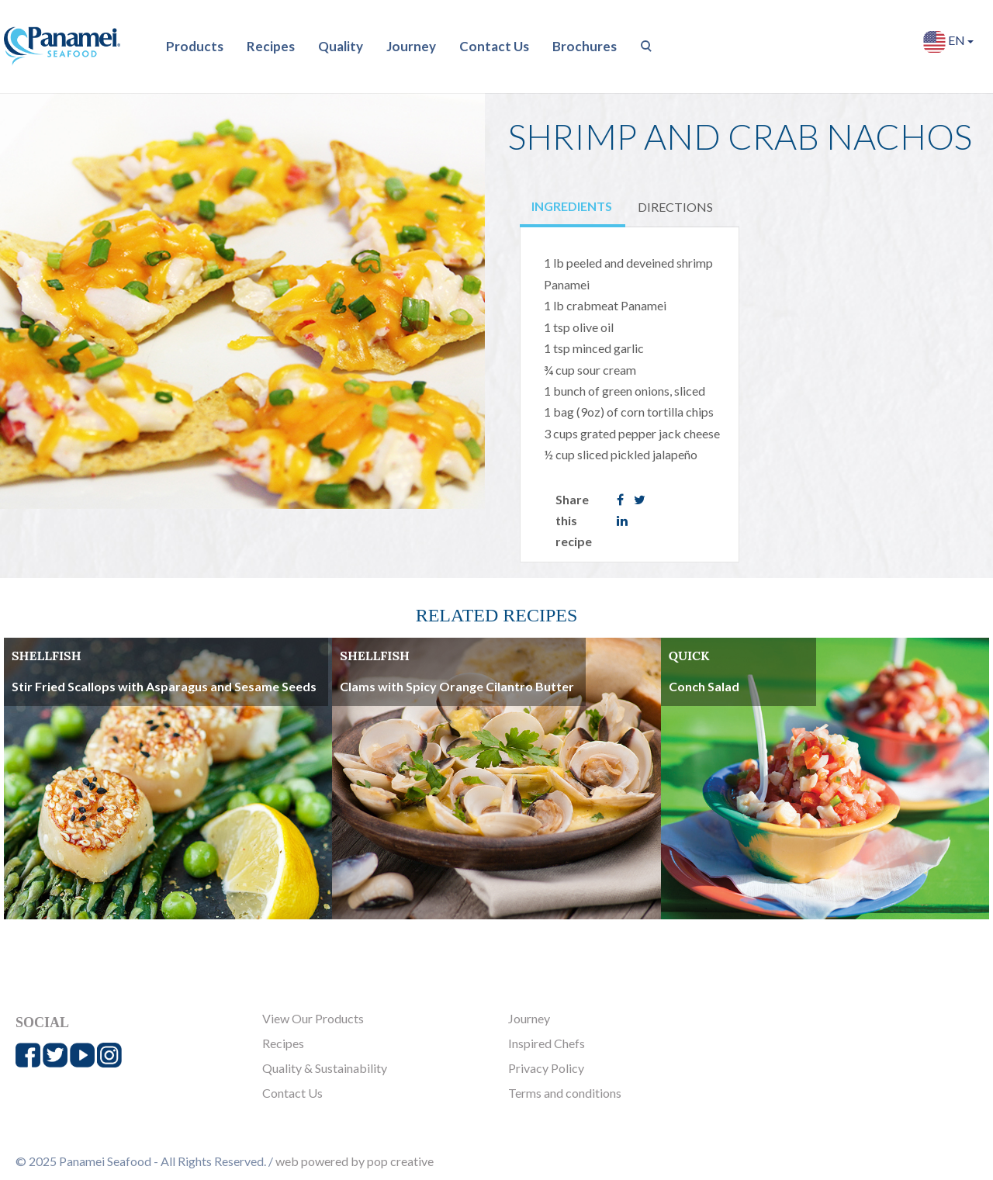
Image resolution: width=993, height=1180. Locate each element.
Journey (411, 46)
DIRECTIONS (675, 206)
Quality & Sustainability (324, 1068)
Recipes (271, 46)
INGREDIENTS (571, 206)
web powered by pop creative (354, 1161)
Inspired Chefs (546, 1043)
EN (948, 41)
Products (194, 46)
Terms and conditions (564, 1092)
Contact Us (494, 46)
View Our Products (313, 1018)
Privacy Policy (546, 1068)
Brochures (584, 46)
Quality (340, 46)
